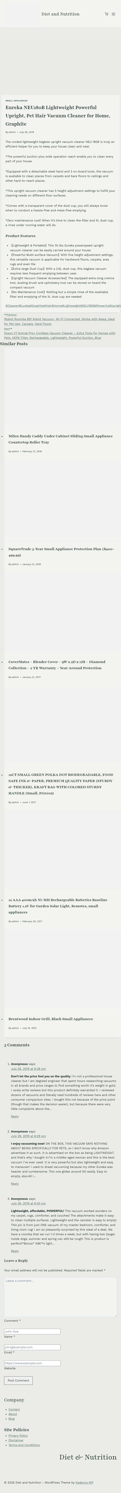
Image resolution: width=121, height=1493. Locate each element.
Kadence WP (84, 1482)
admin (12, 132)
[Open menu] (113, 14)
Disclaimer (16, 1440)
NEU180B (87, 305)
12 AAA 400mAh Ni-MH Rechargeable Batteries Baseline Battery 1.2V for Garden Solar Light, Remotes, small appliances (58, 906)
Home (57, 305)
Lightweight (71, 305)
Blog (12, 1418)
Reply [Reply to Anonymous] (15, 1116)
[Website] (32, 1363)
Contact (14, 1409)
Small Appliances (17, 101)
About (13, 1414)
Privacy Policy (18, 1435)
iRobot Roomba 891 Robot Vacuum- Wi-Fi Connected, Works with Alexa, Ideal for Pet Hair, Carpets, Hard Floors (60, 318)
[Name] (32, 1331)
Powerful (102, 305)
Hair (48, 305)
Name (9, 1336)
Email (9, 1352)
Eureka (24, 305)
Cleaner (12, 305)
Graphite (37, 305)
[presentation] (62, 386)
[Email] (32, 1347)
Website (10, 1368)
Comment (12, 1320)
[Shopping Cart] (106, 14)
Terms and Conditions (24, 1445)
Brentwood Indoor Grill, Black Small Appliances (51, 1019)
